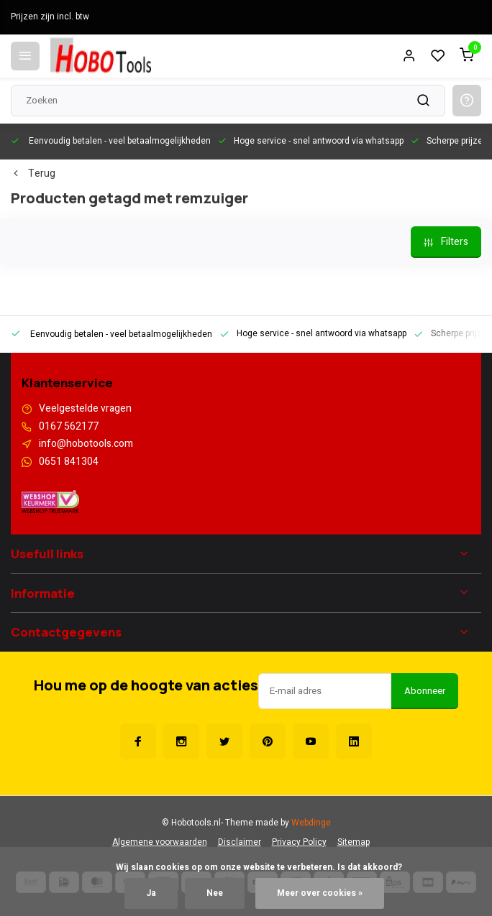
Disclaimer (239, 842)
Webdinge (311, 823)
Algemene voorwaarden (159, 842)
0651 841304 (69, 462)
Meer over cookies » (320, 893)
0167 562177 (69, 427)
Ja (151, 893)
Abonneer (424, 691)
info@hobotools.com (86, 444)
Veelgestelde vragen (85, 409)
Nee (214, 893)
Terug (33, 174)
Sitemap (353, 842)
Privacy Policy (299, 842)
